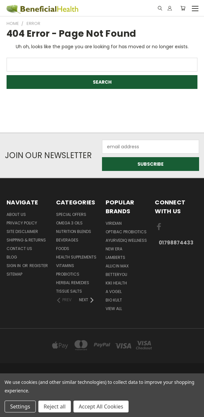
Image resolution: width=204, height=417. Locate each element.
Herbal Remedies (72, 282)
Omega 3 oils (69, 223)
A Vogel (114, 291)
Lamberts (115, 257)
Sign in (14, 265)
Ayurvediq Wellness (126, 240)
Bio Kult (114, 300)
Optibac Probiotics (126, 232)
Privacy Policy (22, 223)
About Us (16, 214)
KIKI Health (116, 283)
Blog (12, 257)
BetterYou (116, 274)
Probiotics (67, 274)
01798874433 (176, 242)
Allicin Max (117, 266)
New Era (114, 249)
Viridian (114, 223)
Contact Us (19, 248)
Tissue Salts (69, 291)
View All (114, 308)
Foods (62, 248)
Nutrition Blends (73, 231)
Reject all (55, 406)
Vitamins (65, 265)
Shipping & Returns (26, 240)
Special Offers (71, 214)
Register (39, 265)
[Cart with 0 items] (182, 8)
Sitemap (14, 274)
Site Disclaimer (22, 231)
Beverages (67, 240)
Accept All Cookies (101, 406)
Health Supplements (76, 257)
